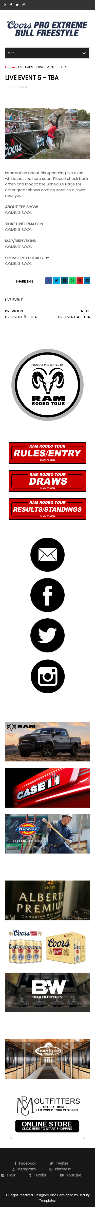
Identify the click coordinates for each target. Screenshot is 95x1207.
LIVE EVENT (26, 67)
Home (10, 67)
